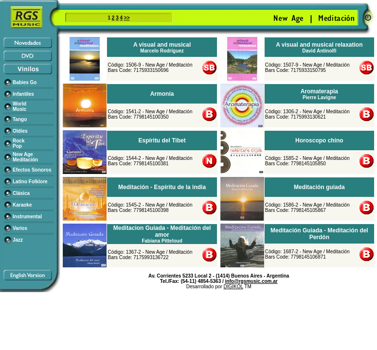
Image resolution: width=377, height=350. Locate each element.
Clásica (21, 193)
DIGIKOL (233, 286)
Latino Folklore (30, 181)
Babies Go (24, 82)
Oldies (20, 131)
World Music (19, 106)
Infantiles (23, 94)
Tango (20, 119)
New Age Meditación (25, 157)
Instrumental (27, 216)
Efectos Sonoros (32, 170)
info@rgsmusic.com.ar (251, 281)
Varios (20, 228)
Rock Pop (18, 143)
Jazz (18, 240)
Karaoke (22, 205)
